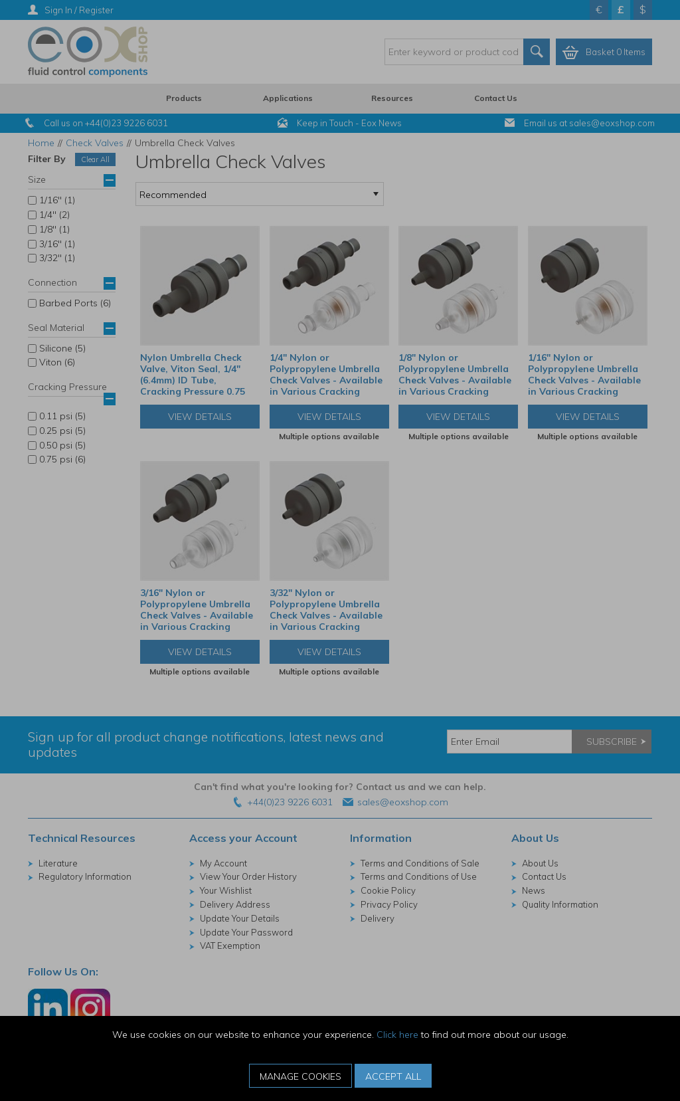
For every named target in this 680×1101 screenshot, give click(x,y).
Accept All (393, 1076)
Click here (397, 1035)
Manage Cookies (300, 1076)
